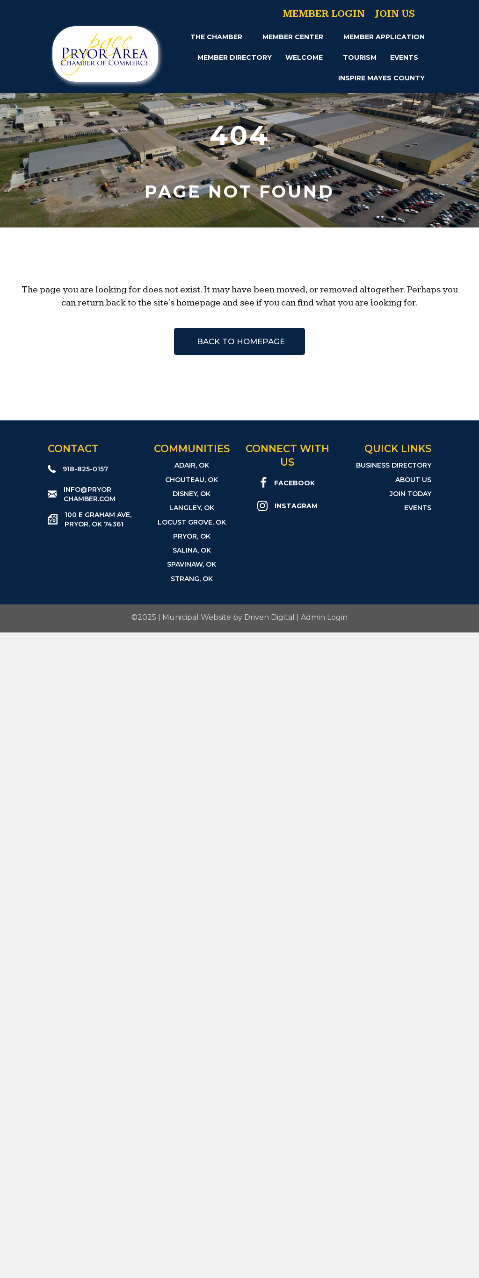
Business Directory (393, 465)
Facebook (294, 483)
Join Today (410, 494)
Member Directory (234, 57)
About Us (413, 480)
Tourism (360, 57)
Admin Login (324, 617)
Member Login (324, 13)
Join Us (395, 13)
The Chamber (216, 37)
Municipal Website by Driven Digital (228, 617)
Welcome (304, 57)
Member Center (292, 37)
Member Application (384, 37)
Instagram (296, 506)
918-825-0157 (85, 469)
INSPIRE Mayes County (381, 78)
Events (404, 57)
